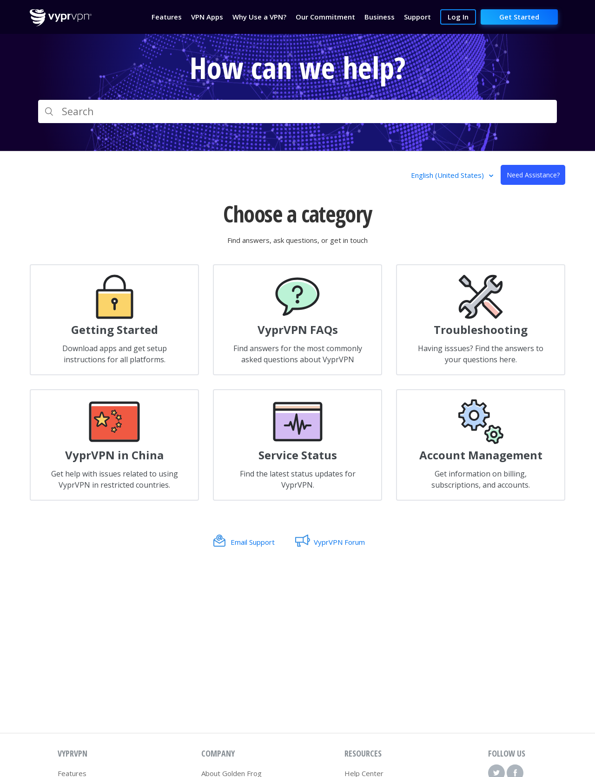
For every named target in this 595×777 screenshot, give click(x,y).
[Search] (297, 111)
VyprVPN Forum (339, 542)
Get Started (519, 16)
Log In (458, 16)
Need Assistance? (533, 174)
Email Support (253, 542)
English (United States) (448, 175)
